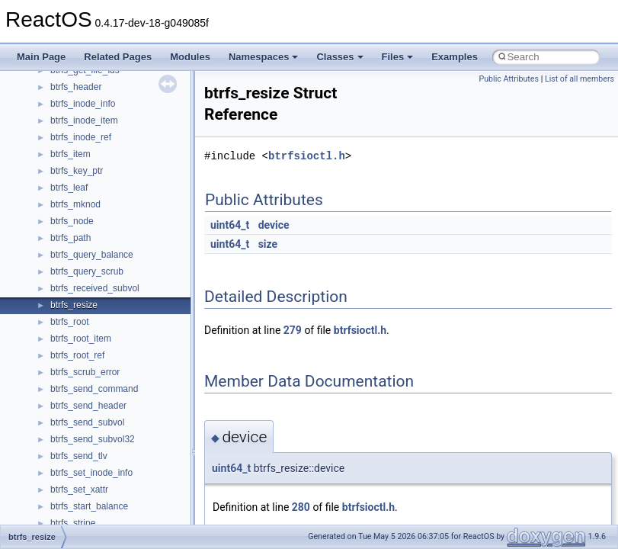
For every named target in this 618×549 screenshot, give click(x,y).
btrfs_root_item (80, 338)
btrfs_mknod (75, 204)
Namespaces (264, 57)
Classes (339, 57)
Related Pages (118, 57)
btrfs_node (72, 221)
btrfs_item (70, 154)
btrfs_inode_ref (80, 137)
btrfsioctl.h (306, 156)
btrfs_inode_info (82, 103)
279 (292, 330)
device (274, 225)
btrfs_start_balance (89, 506)
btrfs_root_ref (77, 355)
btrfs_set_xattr (79, 489)
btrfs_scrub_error (85, 372)
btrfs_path (70, 238)
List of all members (579, 79)
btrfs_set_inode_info (91, 472)
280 (301, 507)
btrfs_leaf (69, 187)
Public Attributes (509, 79)
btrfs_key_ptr (76, 170)
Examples (454, 57)
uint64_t (229, 225)
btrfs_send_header (88, 405)
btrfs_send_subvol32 (92, 439)
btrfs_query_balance (91, 254)
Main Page (41, 57)
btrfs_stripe (72, 523)
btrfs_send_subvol (87, 422)
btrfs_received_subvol (94, 288)
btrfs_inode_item (84, 120)
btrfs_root (69, 321)
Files (398, 57)
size (267, 244)
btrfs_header (75, 87)
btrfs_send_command (94, 389)
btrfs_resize (74, 305)
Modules (190, 57)
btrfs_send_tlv (78, 456)
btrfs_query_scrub (86, 271)
